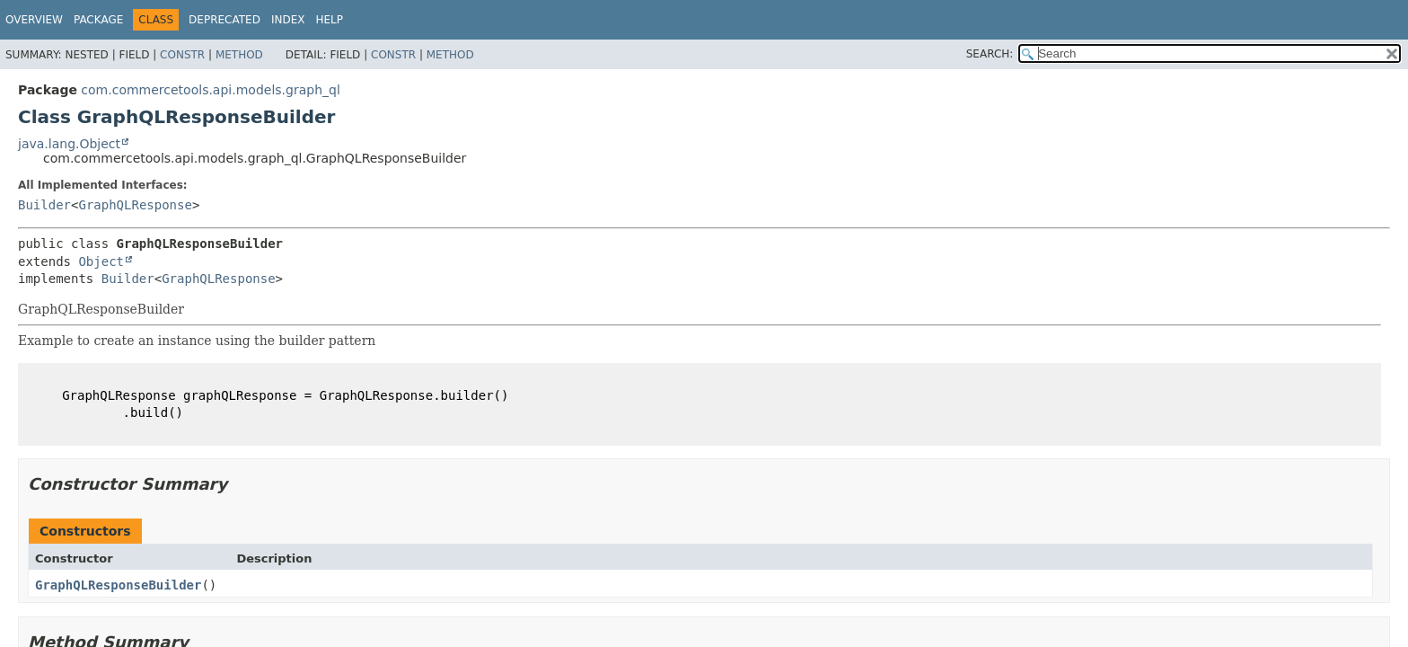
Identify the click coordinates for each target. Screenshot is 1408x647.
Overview (34, 19)
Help (329, 19)
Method (239, 55)
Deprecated (224, 19)
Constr (182, 55)
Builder (44, 205)
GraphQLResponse (134, 205)
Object (101, 261)
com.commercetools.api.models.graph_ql (210, 90)
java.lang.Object (69, 144)
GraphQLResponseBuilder (118, 585)
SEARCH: (990, 54)
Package (98, 19)
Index (288, 19)
